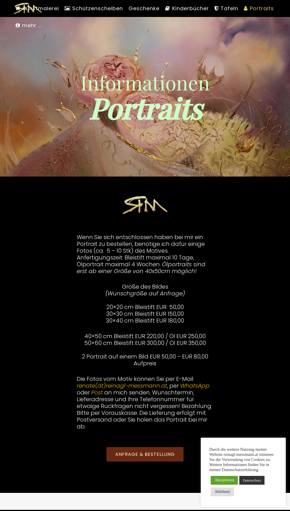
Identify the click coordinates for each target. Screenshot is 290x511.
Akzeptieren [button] (224, 480)
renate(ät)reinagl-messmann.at (122, 386)
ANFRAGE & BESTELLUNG (145, 454)
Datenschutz (252, 480)
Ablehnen (222, 491)
